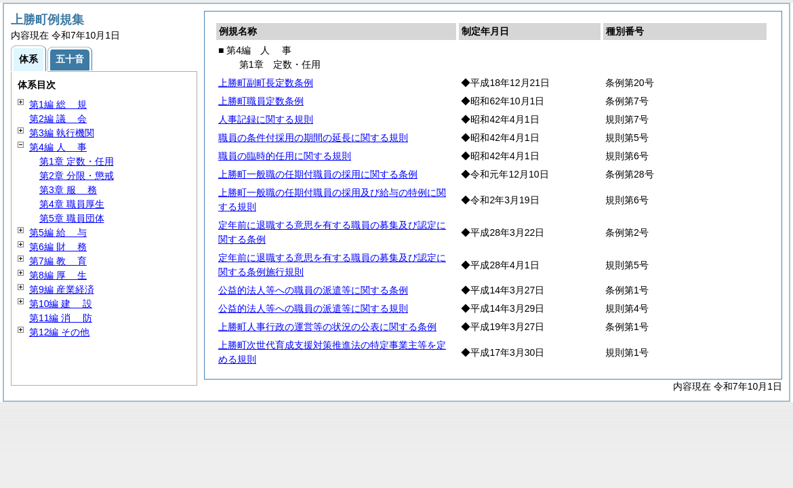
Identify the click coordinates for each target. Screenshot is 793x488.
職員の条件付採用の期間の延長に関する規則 (313, 137)
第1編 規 (58, 104)
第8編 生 (58, 275)
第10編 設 (60, 303)
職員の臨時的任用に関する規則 (284, 155)
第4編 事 (58, 147)
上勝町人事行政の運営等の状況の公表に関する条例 (327, 326)
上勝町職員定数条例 (261, 101)
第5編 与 (58, 232)
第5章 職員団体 (71, 218)
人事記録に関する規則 (265, 119)
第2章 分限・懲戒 (76, 175)
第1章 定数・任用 (76, 161)
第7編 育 (58, 261)
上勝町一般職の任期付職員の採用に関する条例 (318, 174)
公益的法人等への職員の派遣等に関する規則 (313, 308)
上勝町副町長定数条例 (265, 82)
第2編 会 (58, 118)
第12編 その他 (59, 332)
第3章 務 (68, 189)
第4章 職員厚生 (71, 204)
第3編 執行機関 (61, 132)
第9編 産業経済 (61, 289)
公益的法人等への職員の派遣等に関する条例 (313, 290)
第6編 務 (58, 246)
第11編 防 (60, 317)
